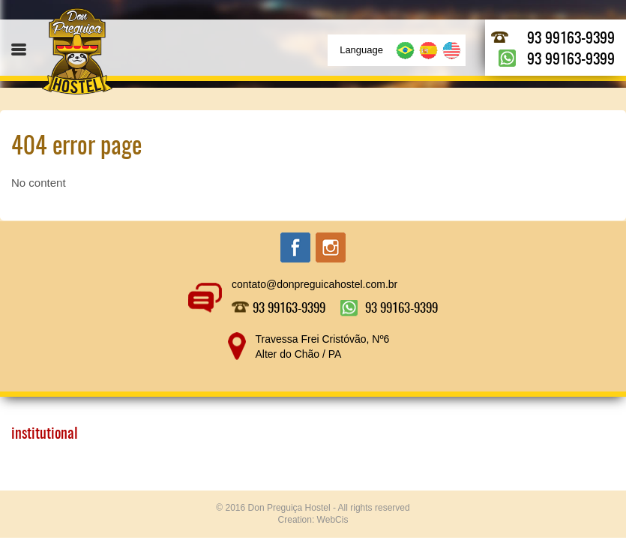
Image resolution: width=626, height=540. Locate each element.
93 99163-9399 (571, 39)
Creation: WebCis (313, 519)
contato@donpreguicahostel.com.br (314, 284)
